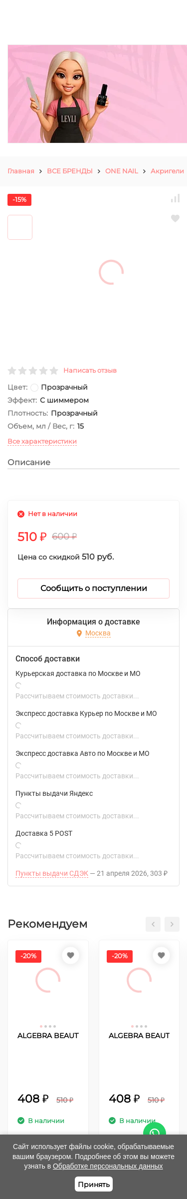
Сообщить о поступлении (93, 588)
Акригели (167, 171)
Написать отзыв (90, 370)
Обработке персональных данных (108, 1166)
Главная (20, 171)
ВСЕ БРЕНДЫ (70, 171)
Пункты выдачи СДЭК (51, 873)
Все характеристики (42, 441)
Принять (94, 1184)
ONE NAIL (121, 171)
